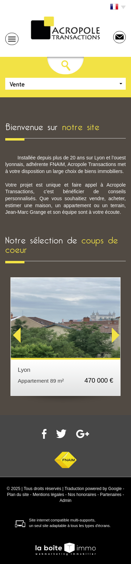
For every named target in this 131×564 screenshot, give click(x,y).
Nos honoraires (82, 494)
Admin (65, 500)
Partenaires (110, 494)
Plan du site (18, 494)
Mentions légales (48, 494)
